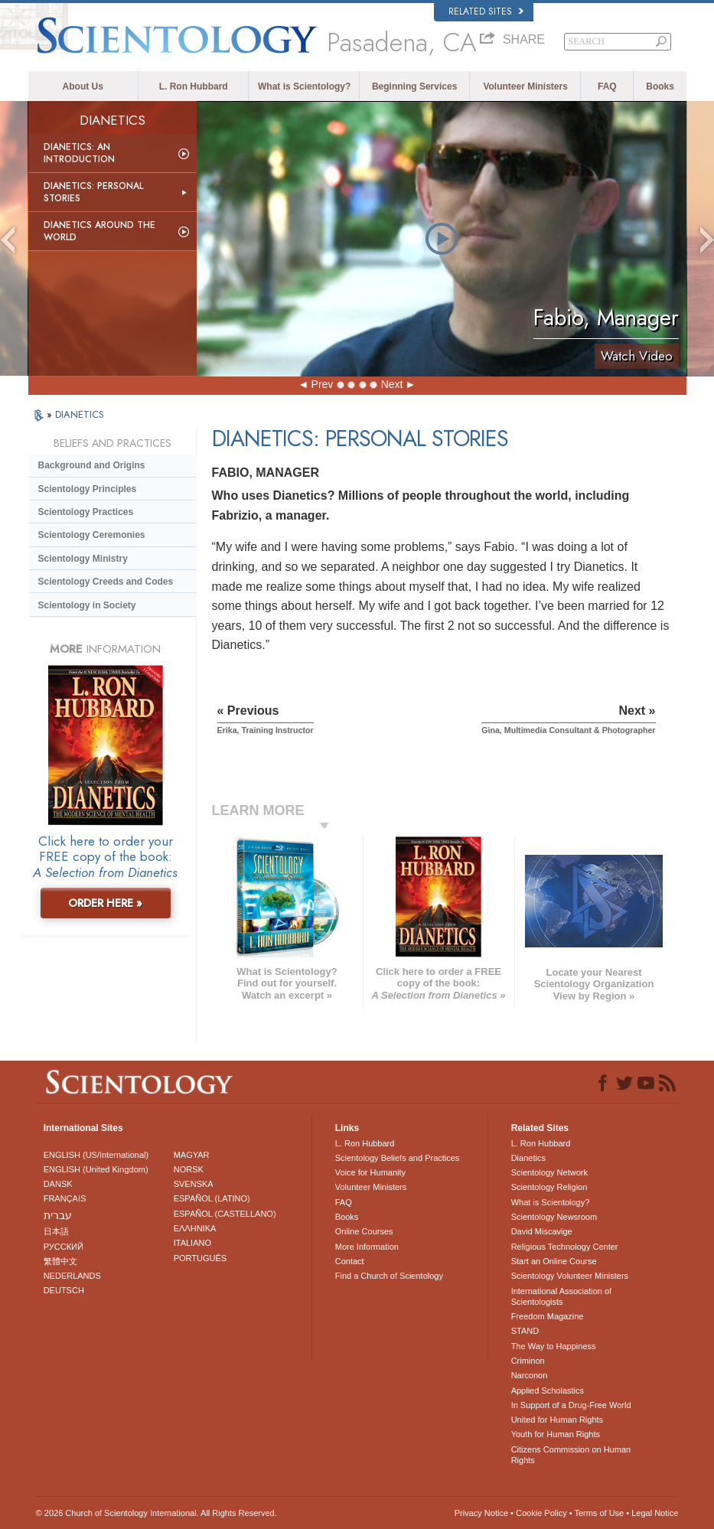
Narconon (529, 1375)
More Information (367, 1246)
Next (392, 384)
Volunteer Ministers (525, 86)
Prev (322, 384)
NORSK (189, 1169)
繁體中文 (60, 1261)
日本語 (56, 1231)
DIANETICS (79, 414)
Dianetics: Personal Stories (93, 192)
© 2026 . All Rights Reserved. (156, 1513)
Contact (349, 1261)
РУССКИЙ (63, 1246)
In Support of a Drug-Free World (571, 1405)
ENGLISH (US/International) (96, 1154)
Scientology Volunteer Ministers (569, 1275)
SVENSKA (194, 1183)
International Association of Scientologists (561, 1296)
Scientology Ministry (83, 558)
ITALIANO (192, 1242)
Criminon (528, 1360)
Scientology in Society (87, 605)
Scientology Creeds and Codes (106, 581)
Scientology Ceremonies (91, 535)
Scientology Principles (87, 489)
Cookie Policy (541, 1513)
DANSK (58, 1183)
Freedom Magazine (547, 1316)
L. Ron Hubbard (193, 86)
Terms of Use (599, 1513)
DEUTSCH (64, 1290)
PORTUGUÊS (200, 1258)
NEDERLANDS (72, 1275)
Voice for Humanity (370, 1172)
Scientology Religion (549, 1187)
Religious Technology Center (564, 1246)
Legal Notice (654, 1513)
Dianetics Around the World (99, 231)
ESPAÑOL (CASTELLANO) (225, 1213)
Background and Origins (91, 465)
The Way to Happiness (553, 1346)
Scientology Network (549, 1172)
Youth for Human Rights (555, 1434)
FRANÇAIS (65, 1198)
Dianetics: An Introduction (79, 153)
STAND (525, 1330)
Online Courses (364, 1231)
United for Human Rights (557, 1419)
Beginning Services (414, 86)
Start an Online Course (554, 1261)
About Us (83, 86)
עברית (58, 1215)
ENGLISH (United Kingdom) (96, 1169)
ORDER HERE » (105, 903)
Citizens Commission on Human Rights (571, 1455)
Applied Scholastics (547, 1390)
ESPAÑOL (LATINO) (212, 1198)
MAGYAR (192, 1154)
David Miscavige (541, 1231)
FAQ (607, 86)
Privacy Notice (481, 1513)
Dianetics (528, 1157)
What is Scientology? (304, 86)
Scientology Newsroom (554, 1216)
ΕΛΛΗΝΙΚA (195, 1228)
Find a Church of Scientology (389, 1275)
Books (660, 86)
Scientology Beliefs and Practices (397, 1157)
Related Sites (485, 11)
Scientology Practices (86, 512)
